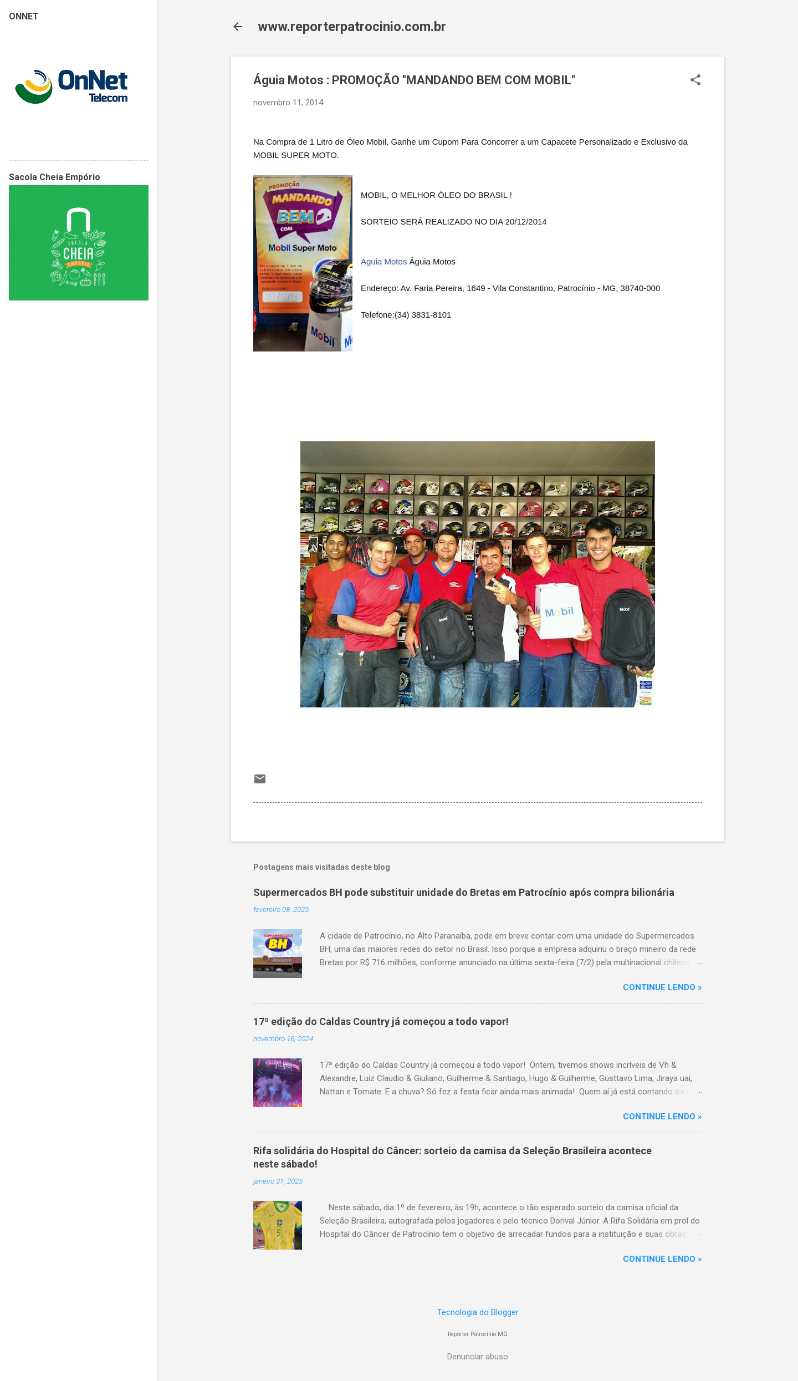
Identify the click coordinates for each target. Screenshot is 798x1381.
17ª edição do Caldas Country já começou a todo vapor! (381, 1021)
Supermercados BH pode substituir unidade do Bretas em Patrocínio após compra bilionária (463, 892)
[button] (695, 81)
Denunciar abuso (477, 1357)
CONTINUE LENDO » (662, 987)
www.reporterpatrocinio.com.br (352, 26)
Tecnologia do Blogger (478, 1312)
